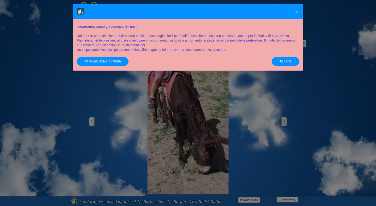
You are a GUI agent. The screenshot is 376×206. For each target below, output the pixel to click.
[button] (297, 11)
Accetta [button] (285, 61)
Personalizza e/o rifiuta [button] (102, 61)
